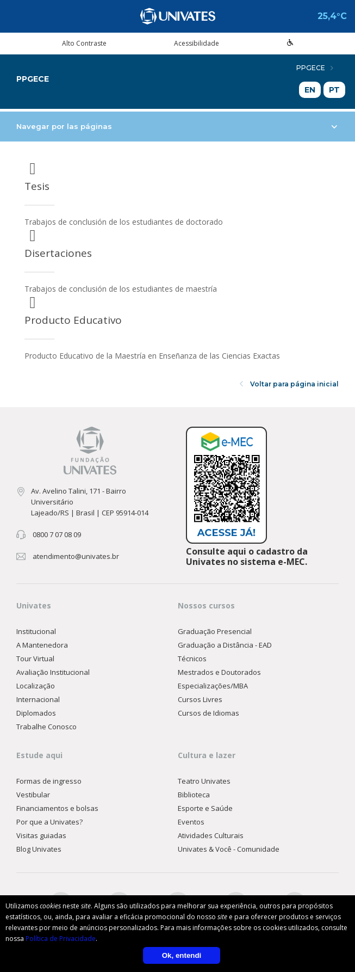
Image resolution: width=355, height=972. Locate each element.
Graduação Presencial (215, 631)
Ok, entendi (182, 955)
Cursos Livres (200, 699)
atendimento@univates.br (76, 556)
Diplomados (36, 713)
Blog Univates (38, 849)
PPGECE (314, 68)
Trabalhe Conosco (46, 726)
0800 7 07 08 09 (57, 534)
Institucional (36, 631)
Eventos (191, 822)
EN (309, 90)
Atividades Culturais (211, 835)
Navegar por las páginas (176, 126)
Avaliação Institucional (53, 672)
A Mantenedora (42, 645)
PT (334, 90)
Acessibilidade (196, 43)
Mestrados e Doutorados (219, 672)
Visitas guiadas (41, 835)
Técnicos (192, 658)
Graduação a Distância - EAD (225, 645)
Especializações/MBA (213, 686)
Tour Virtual (35, 658)
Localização (35, 686)
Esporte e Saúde (205, 808)
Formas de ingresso (49, 781)
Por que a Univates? (49, 822)
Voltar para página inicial (289, 384)
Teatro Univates (204, 781)
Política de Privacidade (61, 938)
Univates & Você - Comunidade (228, 849)
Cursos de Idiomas (208, 713)
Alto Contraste (84, 43)
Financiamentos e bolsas (57, 808)
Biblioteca (194, 794)
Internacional (38, 699)
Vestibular (33, 794)
